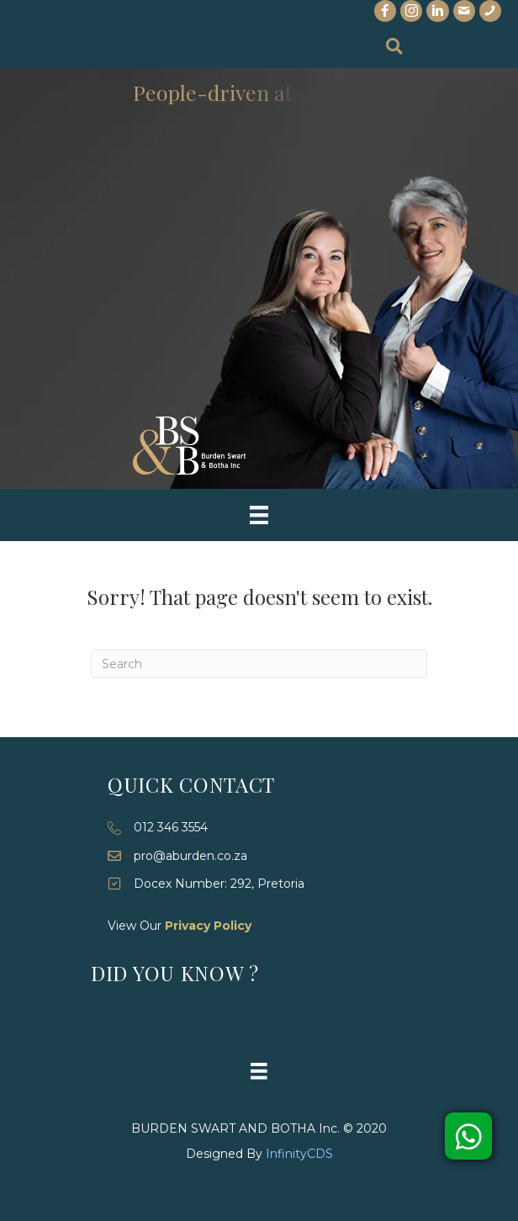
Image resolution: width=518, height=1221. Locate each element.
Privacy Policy (208, 925)
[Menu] (259, 515)
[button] (468, 1136)
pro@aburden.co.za (190, 855)
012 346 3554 (171, 827)
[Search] (259, 664)
